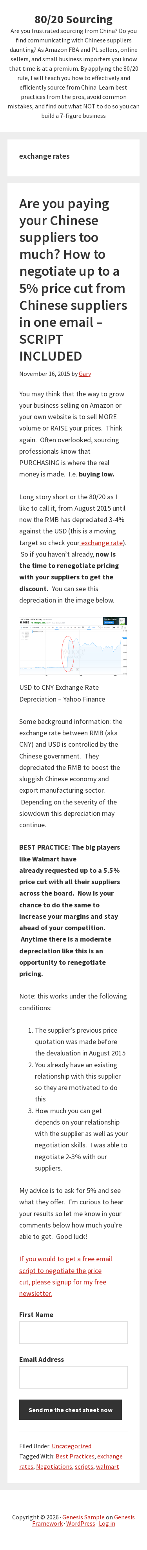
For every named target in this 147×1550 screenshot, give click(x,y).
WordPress (80, 1523)
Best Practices (75, 1456)
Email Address (41, 1359)
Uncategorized (71, 1446)
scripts (84, 1466)
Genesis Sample (83, 1517)
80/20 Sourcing (73, 18)
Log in (107, 1523)
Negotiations (54, 1466)
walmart (107, 1466)
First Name (36, 1314)
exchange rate (101, 542)
